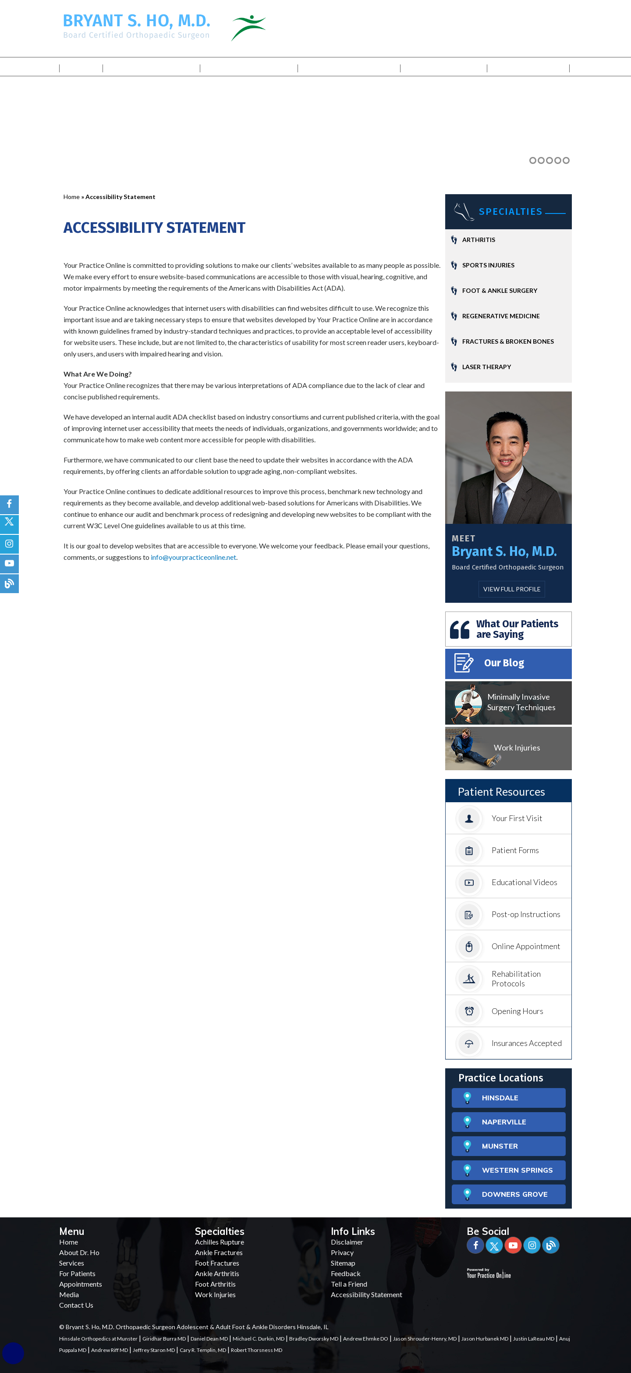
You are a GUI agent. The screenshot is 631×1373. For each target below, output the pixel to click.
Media (444, 66)
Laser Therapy (486, 366)
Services (249, 66)
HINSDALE (491, 1098)
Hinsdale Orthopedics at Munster (98, 1338)
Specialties (511, 211)
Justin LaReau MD (533, 1338)
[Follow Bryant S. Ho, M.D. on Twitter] (9, 524)
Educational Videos (506, 883)
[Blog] (550, 1245)
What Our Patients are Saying (517, 629)
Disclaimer (347, 1242)
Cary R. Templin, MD (203, 1350)
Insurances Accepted (508, 1044)
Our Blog (489, 662)
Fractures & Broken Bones (508, 341)
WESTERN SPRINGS (508, 1170)
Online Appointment (507, 947)
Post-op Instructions (507, 915)
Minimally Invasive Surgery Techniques (521, 702)
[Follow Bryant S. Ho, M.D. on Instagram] (9, 544)
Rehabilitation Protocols (498, 977)
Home (81, 66)
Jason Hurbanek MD (484, 1338)
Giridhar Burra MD (164, 1338)
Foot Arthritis (215, 1284)
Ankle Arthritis (217, 1273)
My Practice (151, 66)
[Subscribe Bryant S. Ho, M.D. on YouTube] (9, 564)
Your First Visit (498, 819)
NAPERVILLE (495, 1122)
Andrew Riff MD (109, 1350)
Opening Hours (499, 1012)
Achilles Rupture (219, 1242)
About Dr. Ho (79, 1252)
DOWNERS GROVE (506, 1194)
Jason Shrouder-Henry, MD (425, 1338)
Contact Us (528, 66)
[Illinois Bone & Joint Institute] (271, 27)
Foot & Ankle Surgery (499, 290)
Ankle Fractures (219, 1252)
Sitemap (343, 1263)
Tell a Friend (349, 1284)
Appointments (80, 1284)
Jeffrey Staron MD (154, 1350)
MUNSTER (491, 1146)
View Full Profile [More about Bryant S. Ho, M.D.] (512, 589)
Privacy (342, 1252)
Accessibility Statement (366, 1294)
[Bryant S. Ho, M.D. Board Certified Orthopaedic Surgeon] (137, 25)
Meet (464, 538)
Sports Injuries (488, 265)
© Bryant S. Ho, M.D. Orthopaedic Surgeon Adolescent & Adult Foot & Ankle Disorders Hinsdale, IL (194, 1326)
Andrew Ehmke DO (365, 1338)
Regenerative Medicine (501, 316)
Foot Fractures (217, 1263)
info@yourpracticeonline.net (193, 557)
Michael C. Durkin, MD (258, 1338)
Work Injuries (517, 747)
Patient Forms (497, 851)
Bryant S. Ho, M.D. (504, 551)
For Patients (349, 66)
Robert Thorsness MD (256, 1350)
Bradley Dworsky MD (313, 1338)
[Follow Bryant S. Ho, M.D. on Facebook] (9, 504)
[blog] (9, 583)
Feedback (346, 1273)
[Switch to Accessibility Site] (13, 1353)
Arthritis (478, 239)
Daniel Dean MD (209, 1338)
